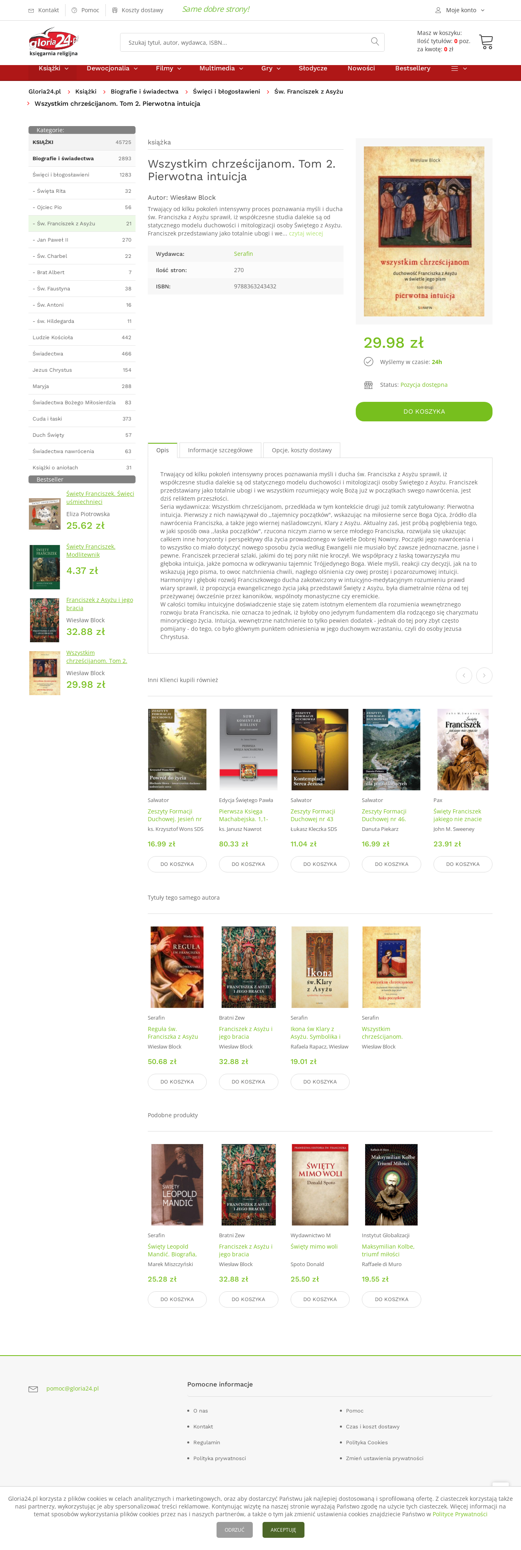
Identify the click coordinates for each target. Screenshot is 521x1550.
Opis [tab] (162, 456)
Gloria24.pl (45, 100)
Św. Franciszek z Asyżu (320, 100)
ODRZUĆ (235, 1529)
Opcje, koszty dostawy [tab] (302, 456)
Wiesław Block (193, 206)
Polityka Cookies (367, 1440)
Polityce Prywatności (460, 1514)
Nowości (361, 77)
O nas (200, 1409)
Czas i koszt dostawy (373, 1424)
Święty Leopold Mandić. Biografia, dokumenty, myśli (172, 1255)
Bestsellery (412, 77)
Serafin (243, 262)
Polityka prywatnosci (219, 1456)
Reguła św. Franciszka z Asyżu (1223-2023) (173, 1039)
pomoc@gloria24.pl (72, 1386)
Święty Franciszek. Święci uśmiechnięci (100, 506)
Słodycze (313, 77)
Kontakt (203, 1424)
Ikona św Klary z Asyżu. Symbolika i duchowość (316, 1039)
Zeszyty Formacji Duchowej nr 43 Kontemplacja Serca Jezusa (318, 828)
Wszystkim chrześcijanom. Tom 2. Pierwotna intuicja (96, 669)
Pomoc (354, 1409)
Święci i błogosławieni (234, 100)
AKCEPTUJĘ (283, 1529)
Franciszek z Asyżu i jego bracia (246, 1036)
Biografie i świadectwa (149, 100)
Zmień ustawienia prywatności (384, 1456)
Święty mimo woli (314, 1247)
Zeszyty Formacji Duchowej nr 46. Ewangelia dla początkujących (384, 828)
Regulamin (206, 1440)
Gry (266, 77)
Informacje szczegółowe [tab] (220, 456)
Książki (49, 77)
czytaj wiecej (306, 242)
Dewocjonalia (108, 77)
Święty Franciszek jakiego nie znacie (457, 821)
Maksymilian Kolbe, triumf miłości (388, 1251)
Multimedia (217, 77)
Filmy (164, 77)
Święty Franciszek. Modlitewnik (91, 559)
